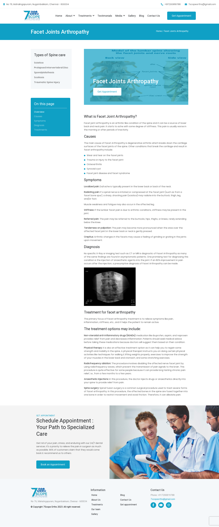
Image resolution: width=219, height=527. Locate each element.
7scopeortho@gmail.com (202, 4)
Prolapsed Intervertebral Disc (51, 67)
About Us (95, 500)
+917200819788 (173, 4)
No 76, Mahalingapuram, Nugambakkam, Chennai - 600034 (37, 4)
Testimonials (104, 15)
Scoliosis (39, 77)
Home (58, 15)
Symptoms (40, 120)
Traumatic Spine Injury (47, 82)
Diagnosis (39, 125)
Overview (39, 111)
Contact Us (153, 15)
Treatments (85, 15)
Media (118, 15)
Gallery (132, 15)
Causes (38, 116)
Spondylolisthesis (44, 72)
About (69, 15)
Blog (141, 15)
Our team (95, 509)
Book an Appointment (53, 464)
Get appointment (128, 504)
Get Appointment (181, 15)
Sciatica (38, 62)
